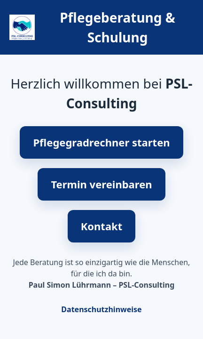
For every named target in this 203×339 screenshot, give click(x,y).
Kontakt (102, 226)
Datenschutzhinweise (101, 309)
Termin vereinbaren (101, 184)
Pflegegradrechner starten (101, 142)
